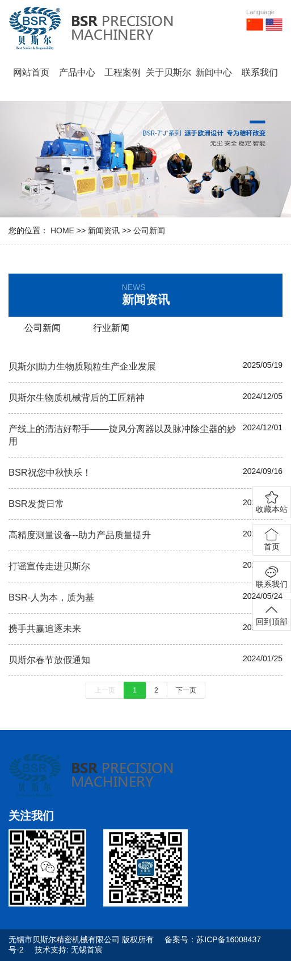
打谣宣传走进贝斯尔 (49, 566)
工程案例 (122, 72)
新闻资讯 (104, 230)
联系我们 (260, 72)
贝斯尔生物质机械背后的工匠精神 (77, 397)
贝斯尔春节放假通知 (49, 659)
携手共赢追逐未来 (45, 628)
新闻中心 (214, 72)
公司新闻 (149, 230)
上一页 (105, 690)
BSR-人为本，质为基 (51, 597)
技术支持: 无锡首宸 (69, 949)
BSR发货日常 (36, 503)
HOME (62, 230)
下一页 (186, 690)
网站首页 (31, 72)
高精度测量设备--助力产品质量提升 (80, 535)
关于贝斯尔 (168, 72)
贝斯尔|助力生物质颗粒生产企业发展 (82, 366)
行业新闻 (111, 328)
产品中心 (77, 72)
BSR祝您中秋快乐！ (50, 472)
